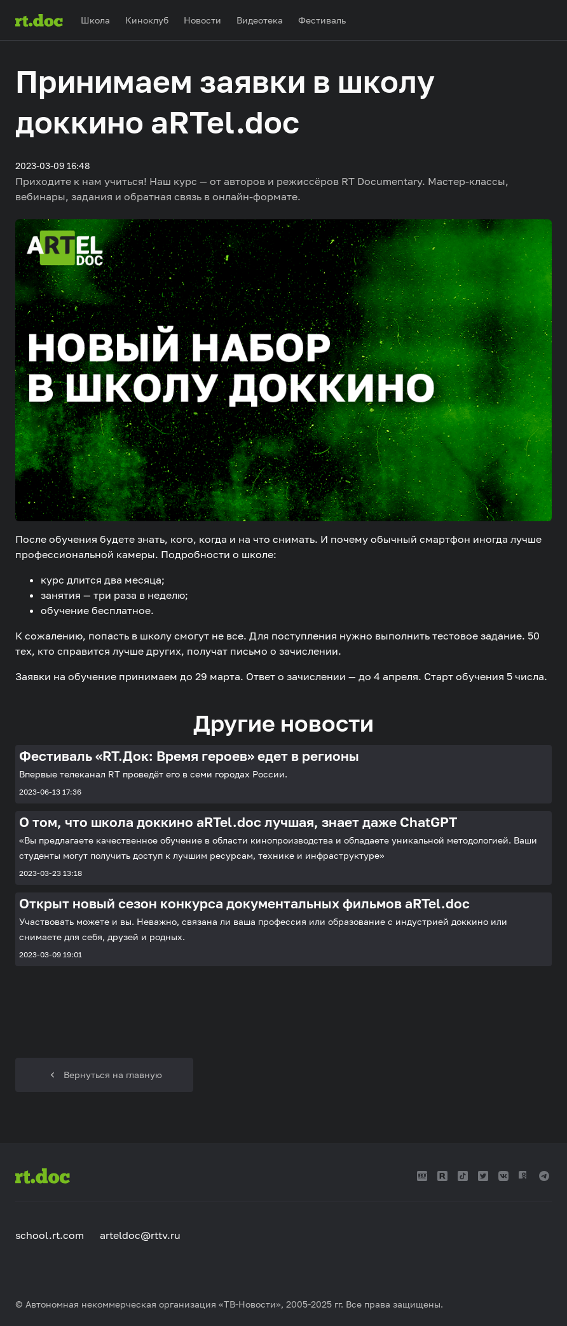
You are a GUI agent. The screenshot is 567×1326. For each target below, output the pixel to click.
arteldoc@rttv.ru (140, 1235)
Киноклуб (146, 20)
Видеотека (259, 20)
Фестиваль (322, 20)
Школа (95, 20)
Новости (202, 20)
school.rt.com (49, 1235)
